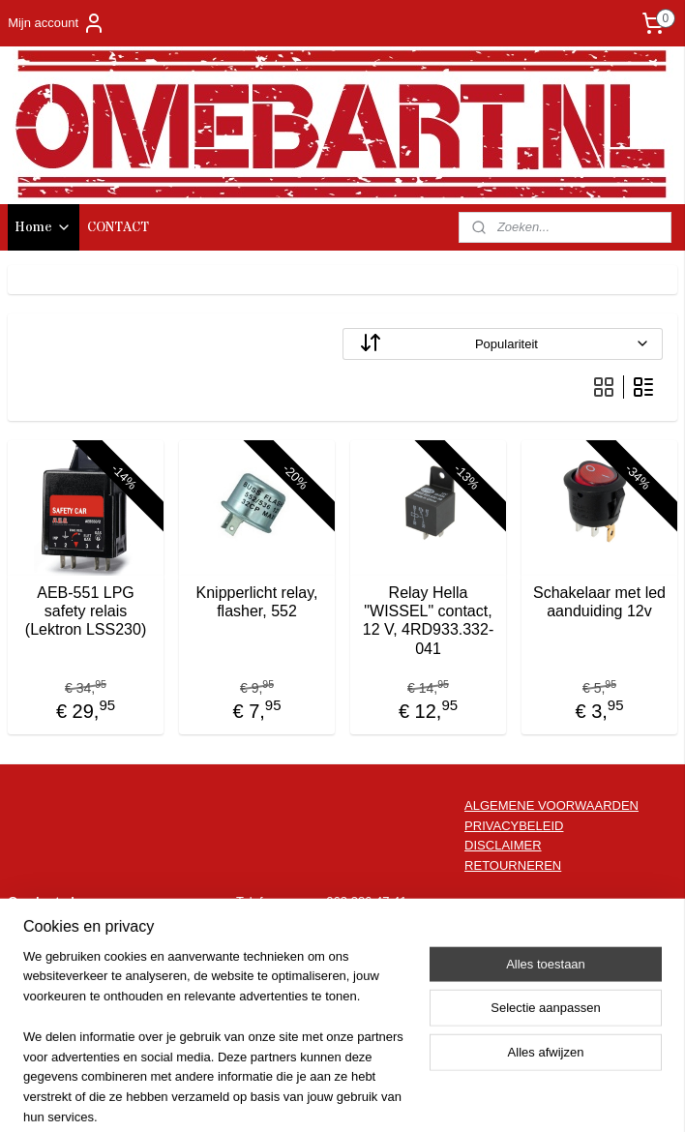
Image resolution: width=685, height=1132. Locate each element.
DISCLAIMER (502, 845)
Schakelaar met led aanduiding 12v (599, 601)
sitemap (277, 1096)
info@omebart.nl (372, 921)
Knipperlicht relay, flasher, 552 (257, 601)
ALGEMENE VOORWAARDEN (551, 805)
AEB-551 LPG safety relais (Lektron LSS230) (85, 611)
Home (43, 227)
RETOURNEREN (512, 865)
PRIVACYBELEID (513, 826)
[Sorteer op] (502, 344)
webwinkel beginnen (375, 1096)
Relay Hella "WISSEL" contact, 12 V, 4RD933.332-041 (428, 620)
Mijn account (56, 23)
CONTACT (118, 227)
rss (311, 1096)
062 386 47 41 (366, 901)
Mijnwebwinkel (525, 1096)
